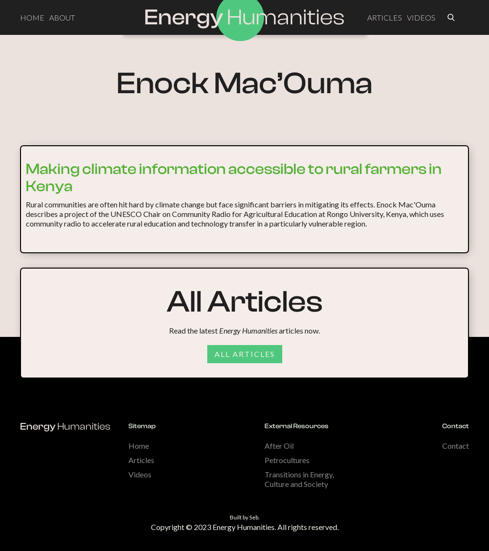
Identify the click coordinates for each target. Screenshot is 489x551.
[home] (244, 17)
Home (138, 445)
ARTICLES (384, 17)
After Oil (279, 445)
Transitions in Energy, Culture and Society (299, 479)
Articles (141, 460)
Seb (253, 517)
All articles (244, 353)
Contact (455, 445)
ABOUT (62, 17)
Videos (139, 474)
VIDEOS (421, 17)
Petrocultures (287, 460)
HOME (32, 17)
